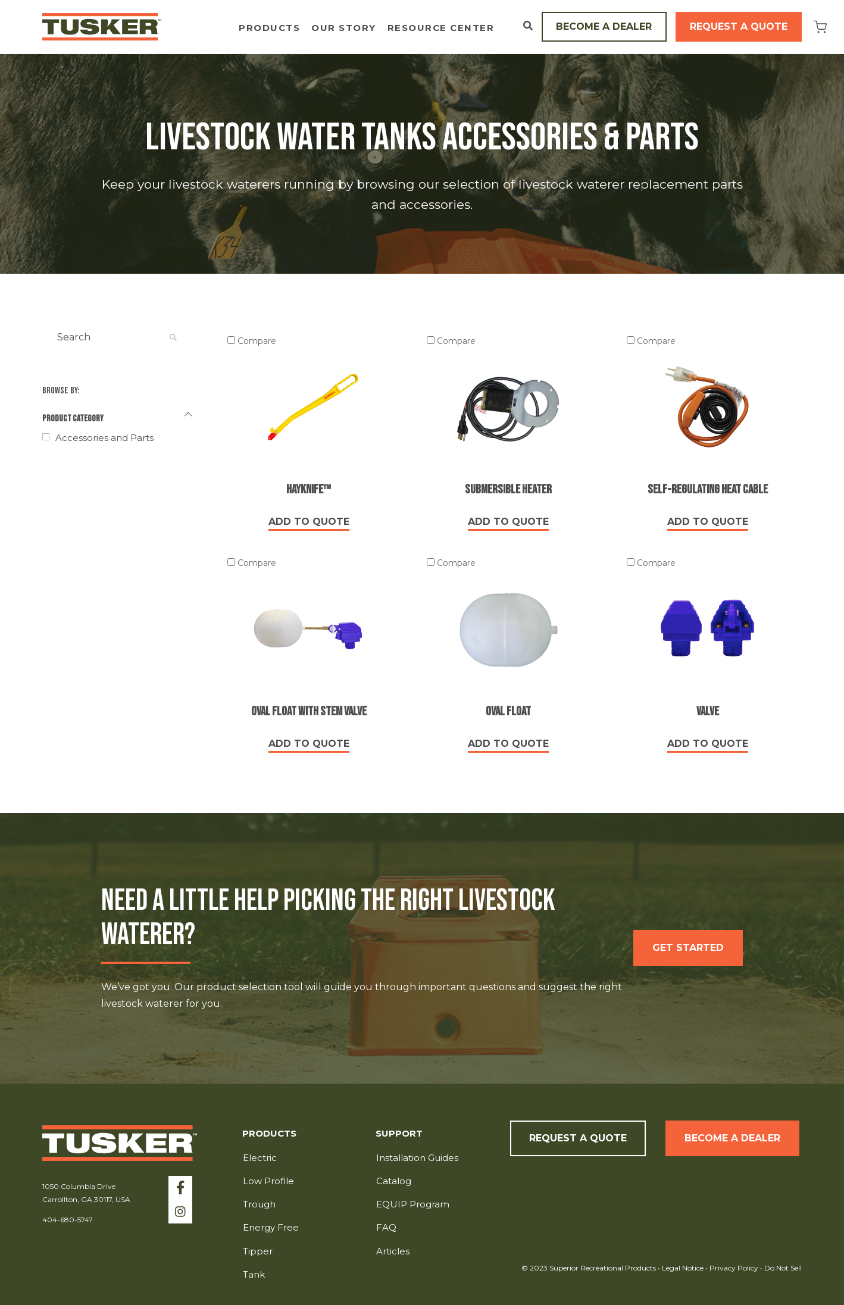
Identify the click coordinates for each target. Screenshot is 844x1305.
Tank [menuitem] (254, 1274)
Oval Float (508, 711)
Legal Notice (683, 1267)
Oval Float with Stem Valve (309, 711)
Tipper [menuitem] (258, 1251)
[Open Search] (528, 25)
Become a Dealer (604, 26)
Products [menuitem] (269, 1134)
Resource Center (441, 28)
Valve (707, 711)
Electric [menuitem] (260, 1157)
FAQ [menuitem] (386, 1227)
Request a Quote (738, 26)
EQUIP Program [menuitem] (412, 1204)
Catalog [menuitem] (393, 1181)
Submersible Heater (508, 489)
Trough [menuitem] (259, 1204)
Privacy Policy (734, 1267)
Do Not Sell (782, 1267)
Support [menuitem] (399, 1134)
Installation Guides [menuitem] (417, 1157)
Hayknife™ (308, 489)
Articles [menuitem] (393, 1251)
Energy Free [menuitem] (271, 1227)
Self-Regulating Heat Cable (708, 489)
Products (269, 28)
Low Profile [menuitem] (268, 1181)
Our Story (343, 28)
